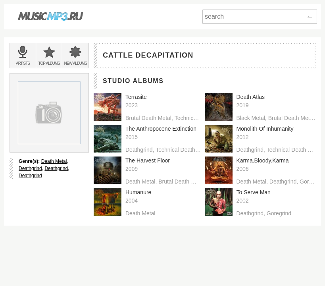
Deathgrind (30, 168)
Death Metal (54, 161)
